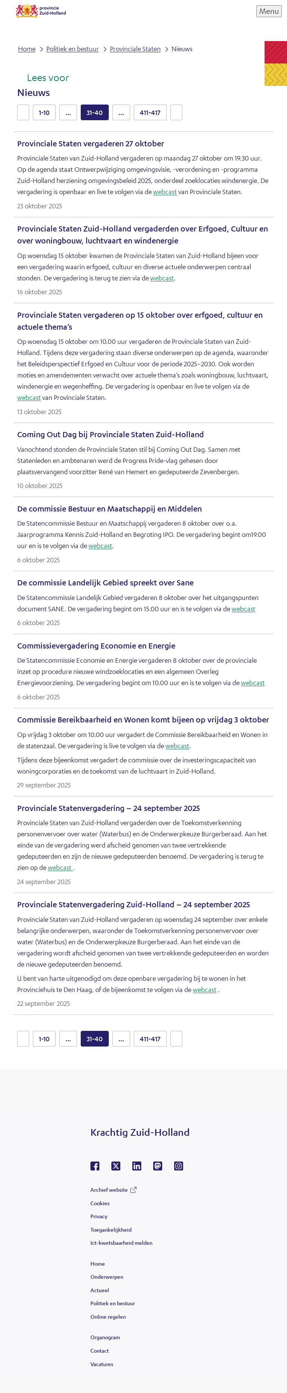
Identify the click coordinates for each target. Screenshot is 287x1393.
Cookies (99, 1203)
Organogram (105, 1337)
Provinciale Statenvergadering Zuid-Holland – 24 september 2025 (133, 904)
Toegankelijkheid (111, 1229)
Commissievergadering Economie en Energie (96, 645)
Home (97, 1263)
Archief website (109, 1189)
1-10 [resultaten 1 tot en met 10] (44, 112)
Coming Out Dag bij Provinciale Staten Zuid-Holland (110, 434)
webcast (165, 191)
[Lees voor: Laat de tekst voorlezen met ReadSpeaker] (43, 78)
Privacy (98, 1216)
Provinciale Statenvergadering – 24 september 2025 (108, 808)
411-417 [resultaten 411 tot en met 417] (150, 112)
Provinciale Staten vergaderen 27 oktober (90, 143)
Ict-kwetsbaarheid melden (121, 1242)
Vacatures (101, 1364)
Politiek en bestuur (112, 1303)
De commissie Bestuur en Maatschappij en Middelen (109, 508)
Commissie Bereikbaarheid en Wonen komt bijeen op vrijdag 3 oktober (143, 719)
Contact (99, 1350)
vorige (23, 112)
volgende (176, 112)
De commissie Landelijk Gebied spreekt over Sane (105, 582)
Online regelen (108, 1316)
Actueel (99, 1290)
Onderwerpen (106, 1276)
